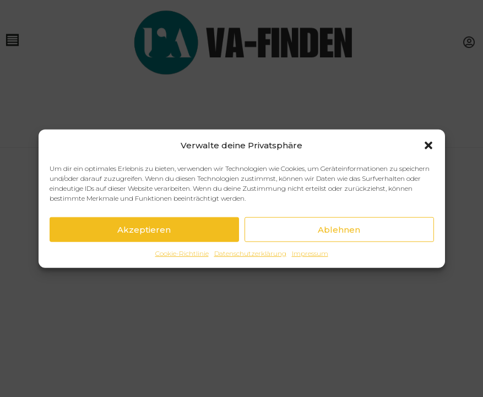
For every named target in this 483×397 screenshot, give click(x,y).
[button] (428, 145)
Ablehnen (339, 229)
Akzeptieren (144, 229)
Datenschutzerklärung (250, 253)
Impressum (310, 253)
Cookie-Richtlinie (182, 253)
